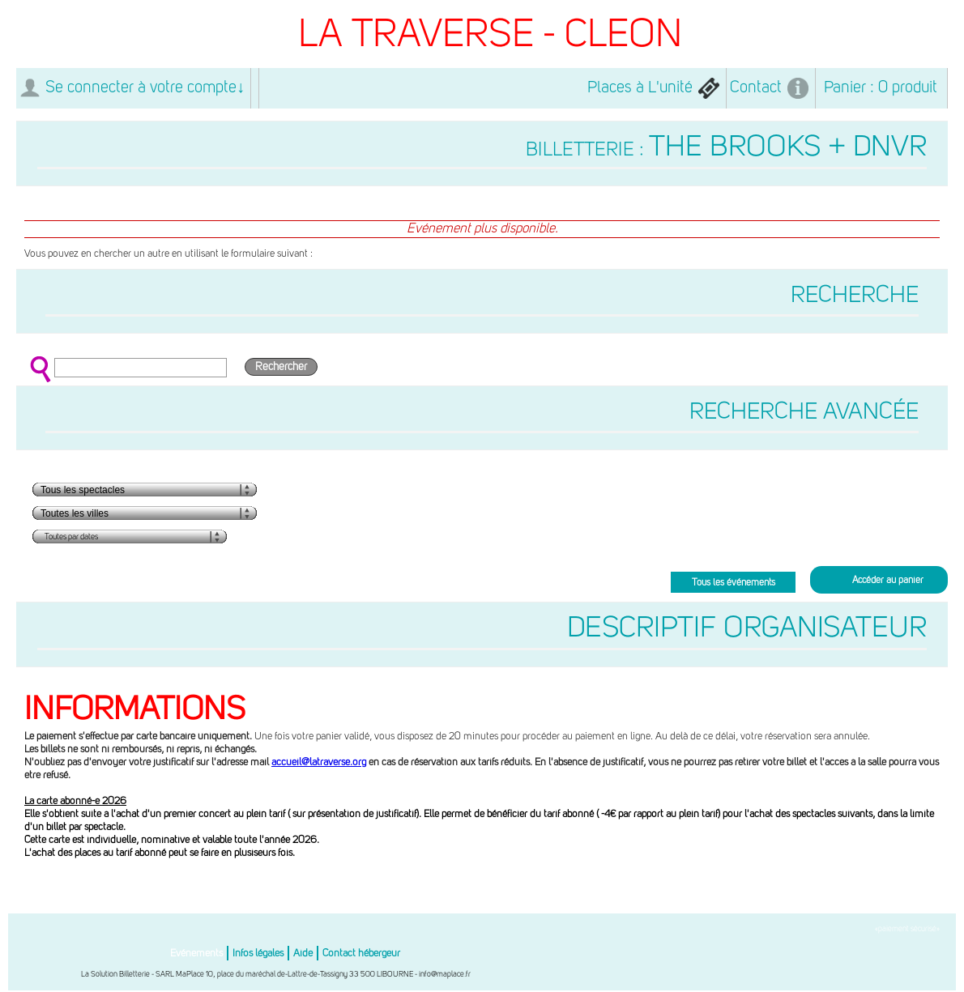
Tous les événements (733, 583)
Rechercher (281, 367)
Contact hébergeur (361, 953)
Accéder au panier (887, 580)
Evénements (196, 953)
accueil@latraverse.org (318, 762)
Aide (303, 953)
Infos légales (258, 953)
